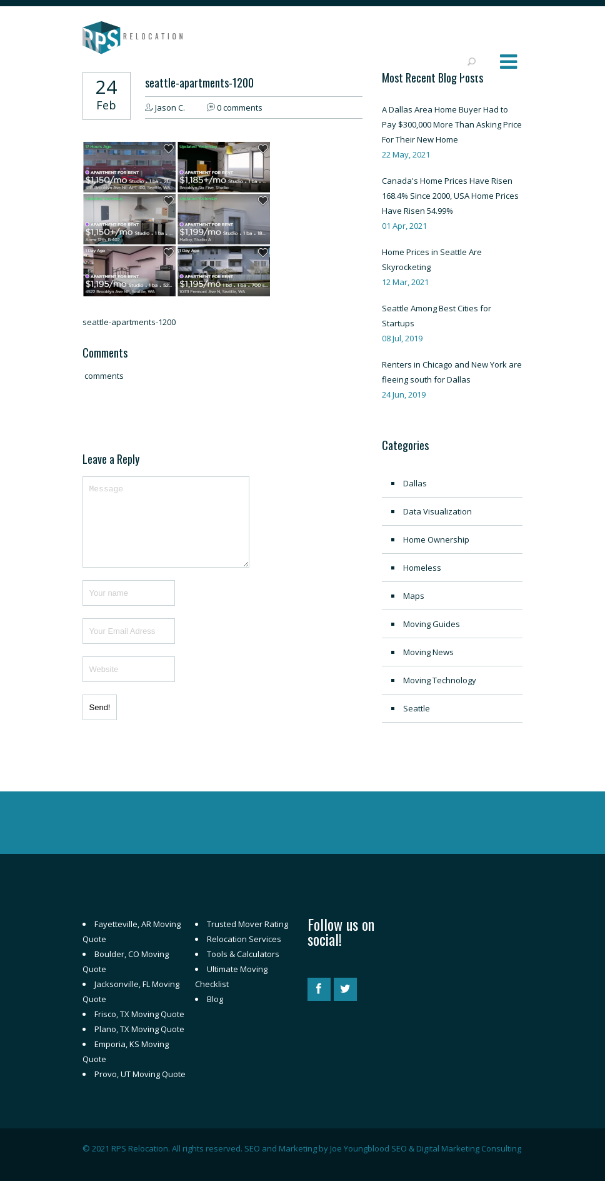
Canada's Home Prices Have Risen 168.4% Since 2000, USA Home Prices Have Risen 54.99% (450, 195)
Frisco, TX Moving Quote (139, 1014)
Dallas (415, 483)
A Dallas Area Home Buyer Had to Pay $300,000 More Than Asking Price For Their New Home (452, 124)
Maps (413, 595)
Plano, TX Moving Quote (139, 1029)
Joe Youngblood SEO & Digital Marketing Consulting (425, 1148)
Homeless (422, 567)
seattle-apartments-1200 (199, 82)
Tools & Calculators (243, 954)
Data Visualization (437, 511)
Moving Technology (439, 680)
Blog (215, 999)
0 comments (239, 107)
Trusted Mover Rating (247, 924)
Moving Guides (431, 624)
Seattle (416, 708)
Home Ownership (436, 539)
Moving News (428, 652)
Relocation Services (244, 939)
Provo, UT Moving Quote (140, 1074)
